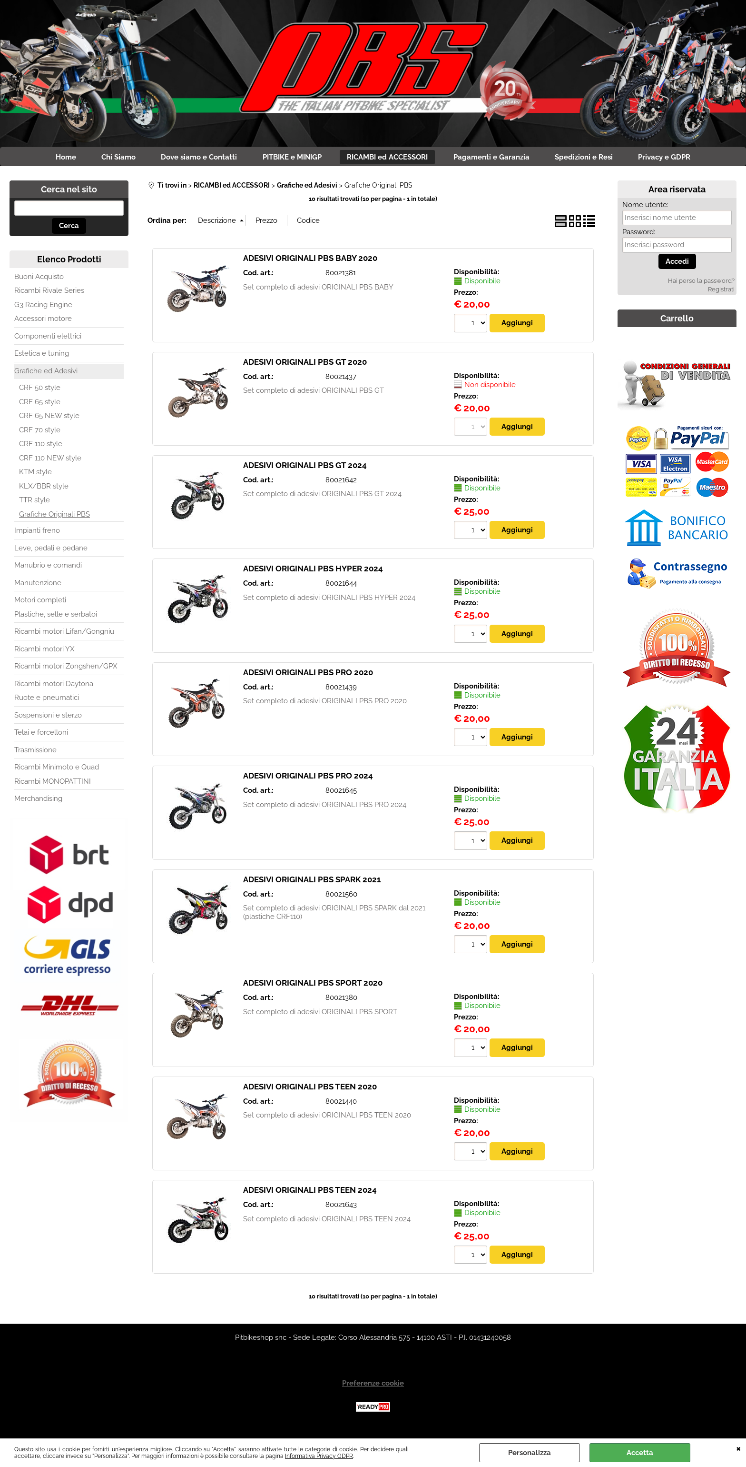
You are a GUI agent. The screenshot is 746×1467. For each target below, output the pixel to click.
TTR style (34, 502)
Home (55, 158)
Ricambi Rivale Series (49, 293)
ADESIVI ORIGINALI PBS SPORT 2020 (313, 985)
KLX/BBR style (44, 488)
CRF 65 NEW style (49, 418)
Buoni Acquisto (39, 278)
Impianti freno (37, 533)
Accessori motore (43, 321)
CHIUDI (738, 1448)
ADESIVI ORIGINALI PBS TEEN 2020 (310, 1089)
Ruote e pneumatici (46, 700)
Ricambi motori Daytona (53, 685)
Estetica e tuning (41, 355)
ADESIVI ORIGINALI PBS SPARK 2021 (312, 882)
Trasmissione (35, 752)
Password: (638, 234)
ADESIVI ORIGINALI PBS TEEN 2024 (310, 1193)
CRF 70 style (39, 432)
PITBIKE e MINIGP (290, 158)
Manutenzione (37, 584)
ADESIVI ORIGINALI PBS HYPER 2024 (313, 571)
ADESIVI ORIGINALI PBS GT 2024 (305, 467)
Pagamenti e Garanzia (496, 158)
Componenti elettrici (47, 338)
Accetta (640, 1452)
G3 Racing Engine (43, 306)
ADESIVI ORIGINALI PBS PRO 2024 (308, 778)
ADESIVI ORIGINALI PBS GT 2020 (305, 364)
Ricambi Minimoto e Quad (56, 769)
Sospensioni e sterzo (48, 717)
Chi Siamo (111, 158)
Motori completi (40, 602)
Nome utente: (645, 206)
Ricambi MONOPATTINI (52, 783)
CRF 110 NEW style (50, 460)
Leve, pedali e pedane (51, 550)
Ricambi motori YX (44, 651)
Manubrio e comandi (48, 567)
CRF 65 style (39, 403)
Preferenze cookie (373, 1386)
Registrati (721, 291)
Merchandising (38, 801)
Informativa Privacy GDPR (319, 1456)
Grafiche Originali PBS (54, 516)
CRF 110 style (40, 446)
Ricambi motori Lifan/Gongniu (64, 633)
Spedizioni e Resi (592, 158)
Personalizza (529, 1452)
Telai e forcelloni (41, 734)
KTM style (35, 474)
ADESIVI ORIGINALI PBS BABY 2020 (310, 260)
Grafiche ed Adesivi (46, 373)
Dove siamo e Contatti (195, 158)
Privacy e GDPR (675, 158)
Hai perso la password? (701, 283)
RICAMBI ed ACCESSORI (389, 158)
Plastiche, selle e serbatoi (55, 616)
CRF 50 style (39, 390)
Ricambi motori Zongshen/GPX (65, 668)
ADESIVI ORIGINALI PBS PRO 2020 (308, 674)
